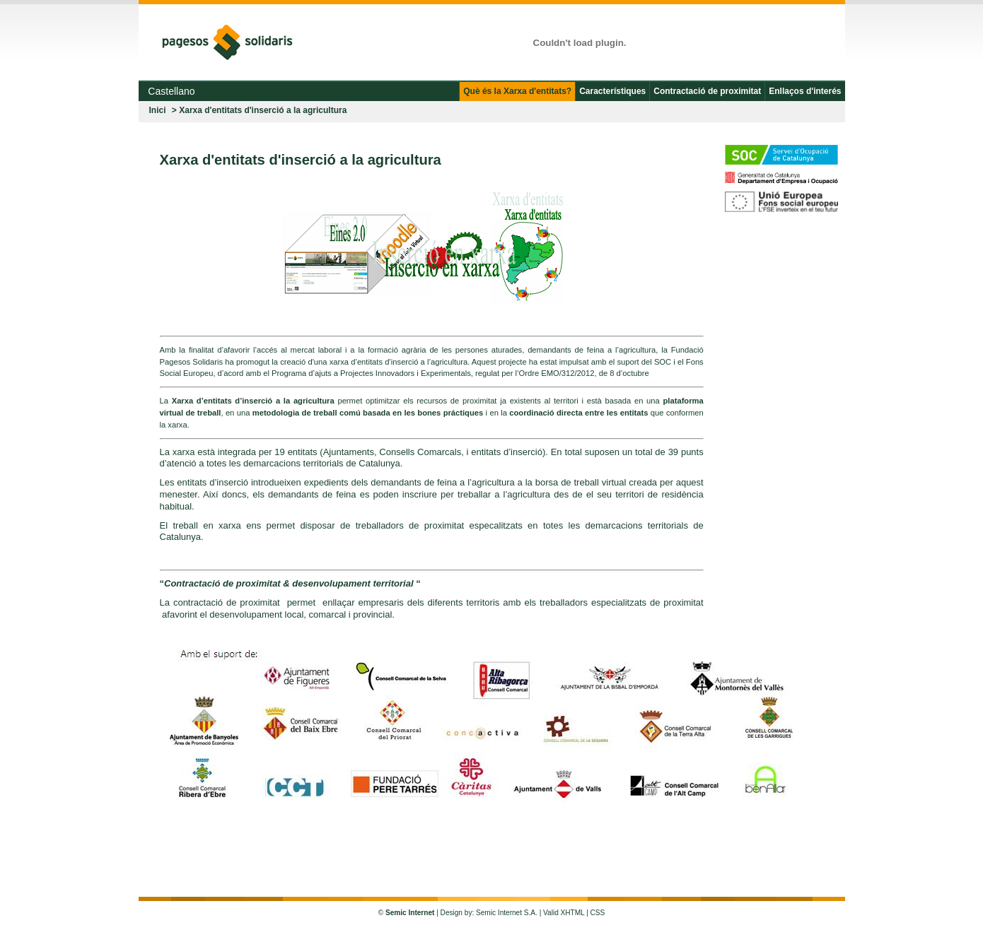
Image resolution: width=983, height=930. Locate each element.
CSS (598, 913)
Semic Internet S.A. (506, 913)
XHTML (573, 913)
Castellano (169, 91)
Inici (157, 110)
